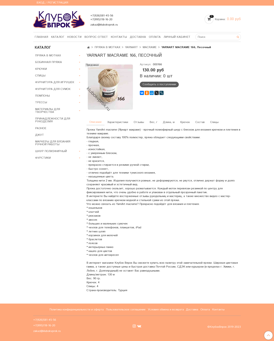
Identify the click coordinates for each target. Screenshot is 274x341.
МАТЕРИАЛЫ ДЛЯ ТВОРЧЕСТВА (47, 110)
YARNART (131, 47)
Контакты (119, 37)
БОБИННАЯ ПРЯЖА (48, 62)
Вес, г (153, 122)
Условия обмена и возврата (166, 310)
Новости (74, 37)
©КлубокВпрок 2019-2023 (224, 327)
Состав (200, 122)
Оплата (155, 37)
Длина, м (169, 122)
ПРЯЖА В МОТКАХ (107, 47)
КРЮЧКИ (41, 69)
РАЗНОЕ (40, 128)
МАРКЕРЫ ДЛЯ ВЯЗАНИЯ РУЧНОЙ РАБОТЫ (52, 143)
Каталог (57, 37)
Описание (95, 122)
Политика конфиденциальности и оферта (76, 310)
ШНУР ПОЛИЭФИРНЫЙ (51, 151)
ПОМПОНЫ (42, 96)
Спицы (214, 122)
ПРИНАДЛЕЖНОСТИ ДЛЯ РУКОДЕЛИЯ (52, 120)
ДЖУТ (39, 135)
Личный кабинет (177, 37)
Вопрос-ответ (96, 37)
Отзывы (139, 122)
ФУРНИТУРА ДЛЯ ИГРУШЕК (54, 82)
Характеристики (117, 122)
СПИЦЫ (40, 76)
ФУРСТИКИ (43, 158)
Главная (41, 37)
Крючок (185, 122)
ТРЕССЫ (41, 102)
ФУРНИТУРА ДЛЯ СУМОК (52, 89)
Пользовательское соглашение (126, 310)
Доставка (138, 37)
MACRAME (150, 47)
